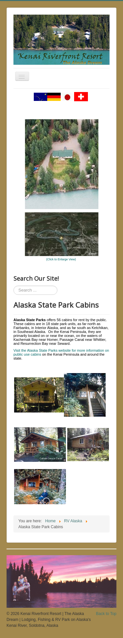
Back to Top (106, 613)
